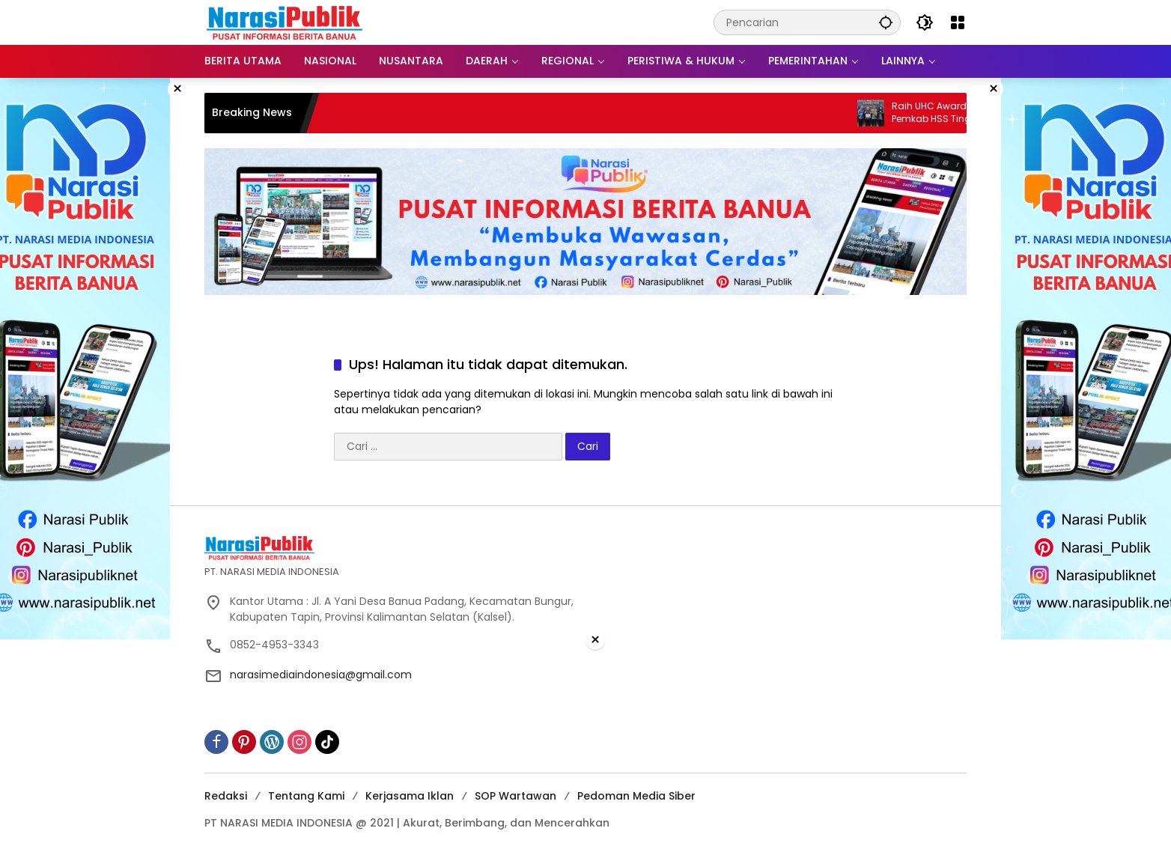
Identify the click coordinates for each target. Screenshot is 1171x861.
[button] (886, 22)
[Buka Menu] (958, 22)
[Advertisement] (585, 756)
